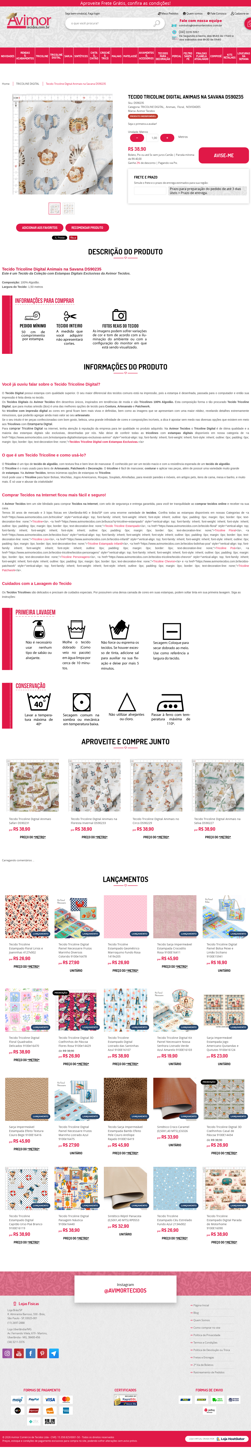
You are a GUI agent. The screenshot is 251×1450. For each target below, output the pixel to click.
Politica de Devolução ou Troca (211, 1350)
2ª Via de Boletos (203, 1365)
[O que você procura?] (157, 24)
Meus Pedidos (169, 13)
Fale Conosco (218, 13)
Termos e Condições (205, 1342)
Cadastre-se (241, 13)
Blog (196, 1313)
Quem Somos (201, 1320)
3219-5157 (189, 32)
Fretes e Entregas (203, 1357)
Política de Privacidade (206, 1335)
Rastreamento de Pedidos (208, 1372)
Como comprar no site (206, 1327)
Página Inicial (201, 1305)
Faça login (94, 13)
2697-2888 (16, 1323)
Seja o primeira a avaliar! (142, 124)
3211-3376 (16, 1342)
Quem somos (194, 13)
